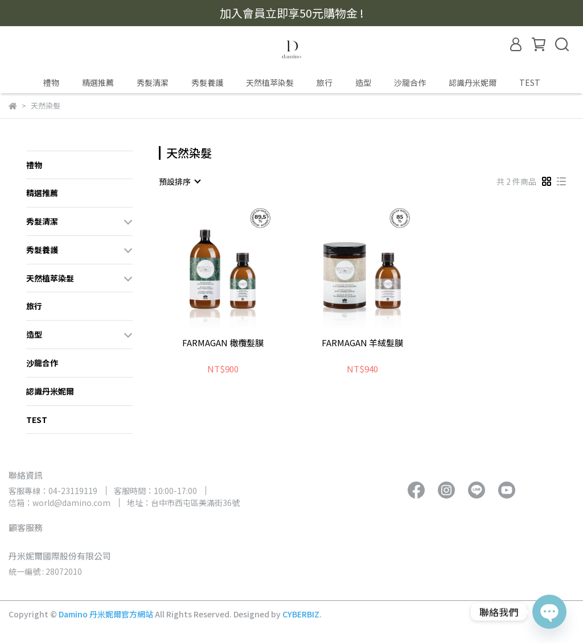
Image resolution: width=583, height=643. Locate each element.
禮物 (51, 82)
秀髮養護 (207, 82)
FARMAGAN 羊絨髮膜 (362, 343)
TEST (529, 82)
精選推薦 (98, 82)
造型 (363, 82)
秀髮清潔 (153, 82)
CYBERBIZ (300, 614)
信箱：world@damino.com (59, 502)
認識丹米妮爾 (472, 82)
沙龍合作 (410, 82)
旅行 (324, 82)
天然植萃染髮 (270, 82)
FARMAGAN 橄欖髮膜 (223, 343)
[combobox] (179, 181)
